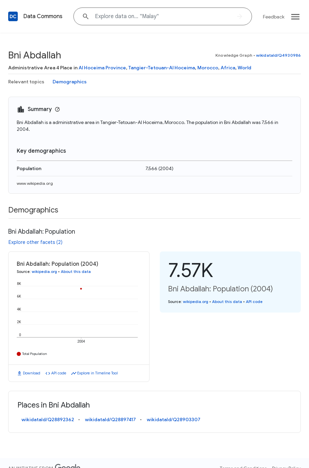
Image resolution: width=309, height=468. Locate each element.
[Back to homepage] (13, 16)
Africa (228, 68)
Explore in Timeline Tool (97, 373)
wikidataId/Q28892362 (48, 419)
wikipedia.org (44, 271)
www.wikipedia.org (35, 183)
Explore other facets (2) (35, 242)
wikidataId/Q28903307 (173, 419)
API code (58, 373)
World (244, 68)
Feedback (273, 17)
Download (31, 373)
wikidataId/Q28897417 (110, 419)
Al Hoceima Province (102, 68)
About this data (76, 271)
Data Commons (42, 16)
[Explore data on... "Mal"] (162, 16)
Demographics (70, 82)
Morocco (207, 68)
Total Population (34, 354)
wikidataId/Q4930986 (278, 55)
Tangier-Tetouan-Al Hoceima (161, 68)
